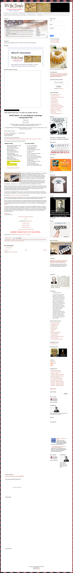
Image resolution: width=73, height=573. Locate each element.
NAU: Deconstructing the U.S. (56, 377)
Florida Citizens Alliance (55, 322)
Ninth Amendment (7, 240)
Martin (43, 239)
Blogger (38, 568)
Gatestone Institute (54, 99)
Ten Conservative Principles (48, 13)
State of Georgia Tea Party (55, 332)
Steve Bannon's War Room (56, 94)
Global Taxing (53, 112)
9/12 (10, 13)
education (20, 239)
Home (26, 250)
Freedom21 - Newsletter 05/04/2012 (57, 374)
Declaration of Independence (56, 371)
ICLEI (26, 218)
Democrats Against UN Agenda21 (57, 339)
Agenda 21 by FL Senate (55, 109)
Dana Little (6, 133)
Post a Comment (9, 247)
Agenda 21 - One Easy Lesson (56, 108)
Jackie (41, 173)
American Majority (54, 328)
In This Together (54, 98)
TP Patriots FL (53, 329)
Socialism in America (54, 373)
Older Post (45, 250)
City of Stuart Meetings (55, 42)
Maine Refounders (54, 335)
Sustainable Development (16, 234)
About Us (6, 13)
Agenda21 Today (54, 326)
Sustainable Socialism (25, 227)
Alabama (6, 204)
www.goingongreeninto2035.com (13, 167)
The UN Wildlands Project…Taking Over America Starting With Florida (59, 447)
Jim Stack (54, 361)
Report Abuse (53, 388)
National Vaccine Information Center (57, 97)
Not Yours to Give (22, 13)
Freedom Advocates (54, 337)
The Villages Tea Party (55, 324)
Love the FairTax (39, 13)
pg (52, 365)
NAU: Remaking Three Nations (56, 105)
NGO (45, 239)
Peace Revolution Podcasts (56, 370)
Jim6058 (53, 363)
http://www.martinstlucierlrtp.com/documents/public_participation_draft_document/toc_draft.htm (22, 138)
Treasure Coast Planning (26, 234)
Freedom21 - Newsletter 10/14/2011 (57, 384)
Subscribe (2, 572)
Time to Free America (55, 95)
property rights (13, 240)
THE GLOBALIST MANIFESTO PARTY (25, 216)
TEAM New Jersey (54, 325)
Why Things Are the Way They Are (16, 195)
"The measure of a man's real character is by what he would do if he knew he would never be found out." (58, 75)
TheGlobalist (29, 220)
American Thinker (54, 102)
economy (16, 239)
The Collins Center (25, 223)
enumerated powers (25, 239)
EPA (34, 239)
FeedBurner (61, 88)
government (39, 239)
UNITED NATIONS (25, 225)
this (29, 203)
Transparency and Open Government (57, 106)
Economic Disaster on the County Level (25, 229)
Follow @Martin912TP (54, 343)
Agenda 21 (9, 239)
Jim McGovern (7, 213)
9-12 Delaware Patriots (55, 333)
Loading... (52, 271)
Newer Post (7, 250)
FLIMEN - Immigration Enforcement (57, 336)
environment (31, 239)
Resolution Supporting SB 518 (56, 113)
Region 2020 (15, 13)
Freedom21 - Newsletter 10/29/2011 (57, 381)
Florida (36, 239)
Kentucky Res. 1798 (30, 13)
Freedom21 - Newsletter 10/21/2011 (57, 382)
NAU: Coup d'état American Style (57, 378)
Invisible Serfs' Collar (54, 101)
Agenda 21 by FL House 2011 (56, 110)
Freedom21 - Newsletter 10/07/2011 (57, 385)
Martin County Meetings (55, 40)
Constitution (13, 239)
